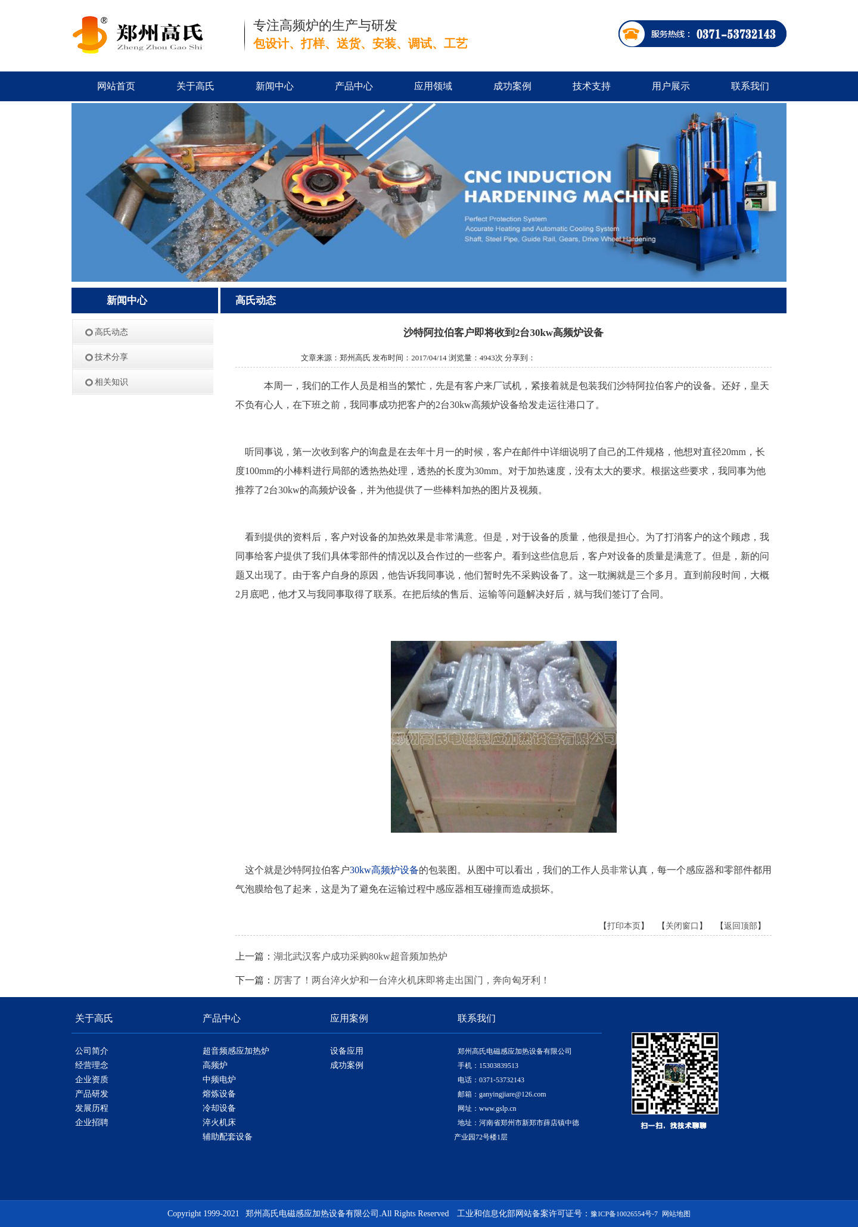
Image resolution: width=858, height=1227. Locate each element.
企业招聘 (91, 1122)
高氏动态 (111, 332)
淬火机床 (219, 1122)
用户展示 (671, 86)
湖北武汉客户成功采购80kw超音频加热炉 (360, 956)
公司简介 (91, 1051)
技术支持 (592, 86)
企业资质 (91, 1079)
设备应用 (346, 1051)
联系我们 (750, 86)
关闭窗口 (682, 925)
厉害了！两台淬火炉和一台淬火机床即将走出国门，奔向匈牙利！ (411, 980)
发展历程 (91, 1108)
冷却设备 (219, 1108)
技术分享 (111, 357)
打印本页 (624, 925)
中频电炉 (219, 1079)
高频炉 (215, 1065)
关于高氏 (195, 86)
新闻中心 (275, 86)
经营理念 (91, 1065)
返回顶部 (740, 925)
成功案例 (512, 86)
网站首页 (116, 86)
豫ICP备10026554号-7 (624, 1214)
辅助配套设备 (228, 1136)
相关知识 (111, 382)
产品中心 (354, 86)
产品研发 (91, 1093)
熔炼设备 (219, 1093)
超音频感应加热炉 (236, 1051)
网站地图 (676, 1214)
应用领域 (433, 86)
